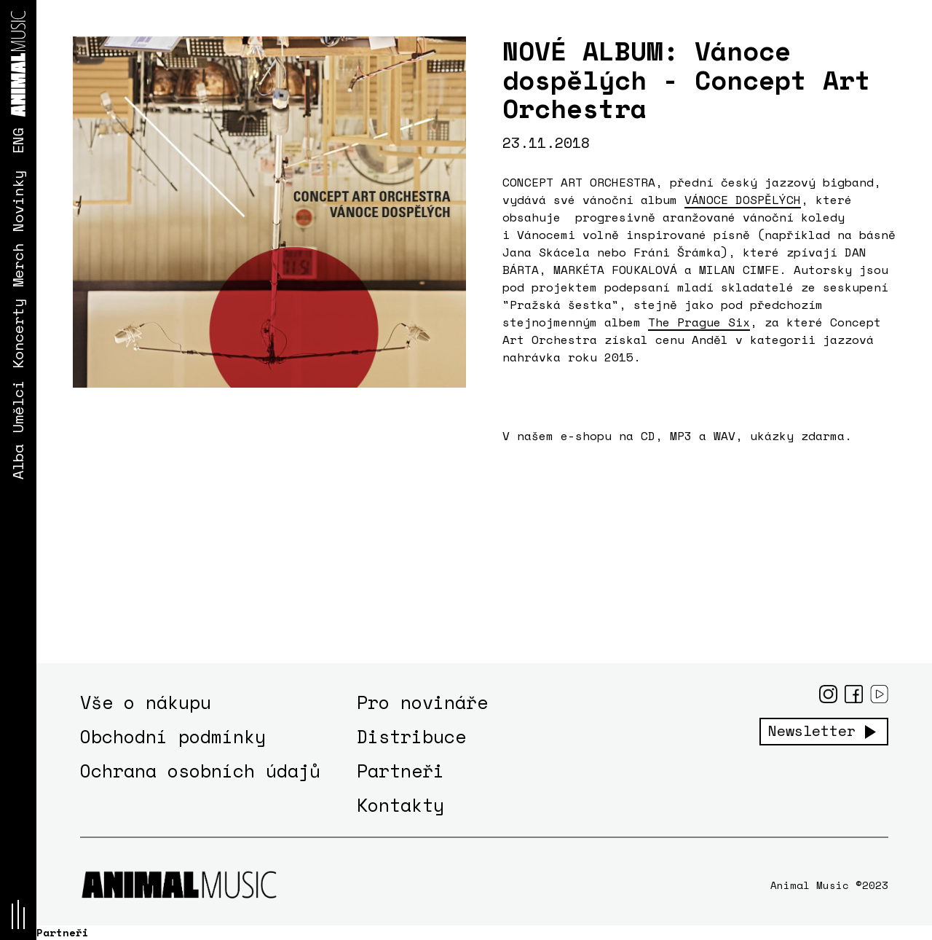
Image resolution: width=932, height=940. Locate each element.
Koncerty (17, 334)
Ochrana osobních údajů (200, 770)
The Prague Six (699, 322)
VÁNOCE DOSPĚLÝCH (742, 199)
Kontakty (400, 804)
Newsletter (812, 731)
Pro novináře (422, 702)
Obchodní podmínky (173, 736)
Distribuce (411, 736)
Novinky (17, 201)
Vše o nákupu (145, 702)
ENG (17, 141)
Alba (17, 461)
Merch (17, 265)
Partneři (400, 770)
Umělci (17, 406)
